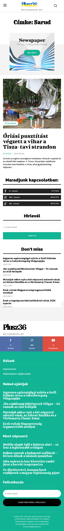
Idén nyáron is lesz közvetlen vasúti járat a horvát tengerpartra (28, 462)
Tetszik (55, 191)
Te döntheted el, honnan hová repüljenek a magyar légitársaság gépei (31, 471)
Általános (10, 123)
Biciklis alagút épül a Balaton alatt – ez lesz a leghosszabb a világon (31, 446)
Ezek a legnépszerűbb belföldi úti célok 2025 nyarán (29, 302)
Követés (55, 197)
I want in (32, 235)
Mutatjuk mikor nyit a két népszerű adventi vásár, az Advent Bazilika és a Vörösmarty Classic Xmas (31, 281)
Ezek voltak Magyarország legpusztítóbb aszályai (27, 291)
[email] (32, 227)
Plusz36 (7, 153)
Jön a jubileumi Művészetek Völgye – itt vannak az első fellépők (30, 270)
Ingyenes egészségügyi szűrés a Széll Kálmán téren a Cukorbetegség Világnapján (29, 259)
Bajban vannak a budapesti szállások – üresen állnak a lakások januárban (30, 454)
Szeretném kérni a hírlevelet (32, 502)
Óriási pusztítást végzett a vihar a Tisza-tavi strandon (29, 141)
